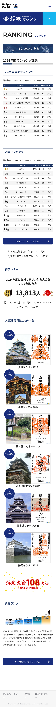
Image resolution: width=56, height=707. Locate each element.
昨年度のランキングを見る (27, 661)
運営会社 (27, 695)
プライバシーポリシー (11, 695)
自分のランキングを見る (27, 241)
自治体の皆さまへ (41, 695)
